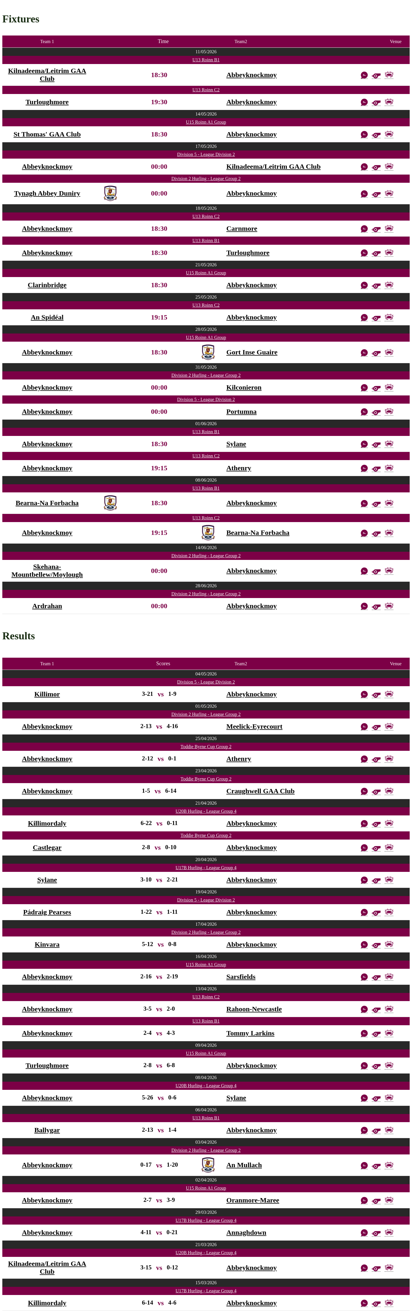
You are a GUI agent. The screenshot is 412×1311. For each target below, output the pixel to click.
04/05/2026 (206, 673)
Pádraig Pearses (47, 912)
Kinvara (47, 944)
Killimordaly (47, 823)
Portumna (241, 411)
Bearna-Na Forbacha (47, 503)
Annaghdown (246, 1232)
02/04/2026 (206, 1179)
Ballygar (47, 1130)
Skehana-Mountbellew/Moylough (47, 570)
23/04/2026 (206, 770)
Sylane (236, 444)
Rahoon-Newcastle (254, 1009)
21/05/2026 (206, 264)
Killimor (47, 694)
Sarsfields (240, 976)
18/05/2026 (206, 208)
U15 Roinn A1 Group (206, 122)
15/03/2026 (206, 1282)
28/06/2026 (206, 585)
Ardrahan (47, 606)
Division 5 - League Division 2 (206, 154)
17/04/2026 (206, 924)
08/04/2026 (206, 1077)
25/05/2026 (206, 297)
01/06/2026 (206, 423)
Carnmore (241, 228)
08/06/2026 (206, 480)
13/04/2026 (206, 988)
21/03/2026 (206, 1244)
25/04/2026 (206, 738)
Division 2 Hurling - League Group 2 (206, 178)
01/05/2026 (206, 706)
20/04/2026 (206, 859)
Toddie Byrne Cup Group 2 (206, 746)
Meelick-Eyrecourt (254, 726)
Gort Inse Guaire (252, 352)
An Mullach (244, 1165)
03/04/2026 (206, 1142)
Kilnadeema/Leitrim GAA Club (47, 74)
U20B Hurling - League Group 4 (205, 811)
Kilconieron (244, 387)
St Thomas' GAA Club (47, 134)
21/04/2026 (206, 803)
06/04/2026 (206, 1109)
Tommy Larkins (250, 1033)
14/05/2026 (206, 113)
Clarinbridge (47, 285)
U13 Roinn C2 (205, 89)
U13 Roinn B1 (205, 59)
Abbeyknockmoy (251, 75)
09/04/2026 (206, 1045)
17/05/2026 (206, 146)
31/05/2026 (206, 367)
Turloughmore (47, 102)
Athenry (238, 468)
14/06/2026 (206, 547)
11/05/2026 (206, 51)
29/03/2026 (206, 1212)
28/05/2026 (206, 329)
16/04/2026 (206, 956)
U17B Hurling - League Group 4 (205, 867)
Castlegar (47, 847)
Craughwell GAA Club (260, 791)
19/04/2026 (206, 891)
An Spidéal (47, 317)
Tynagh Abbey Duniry (47, 193)
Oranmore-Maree (252, 1200)
